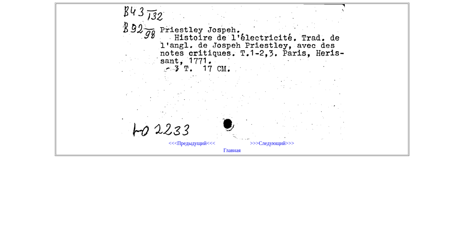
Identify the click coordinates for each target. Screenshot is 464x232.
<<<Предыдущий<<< (192, 143)
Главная (232, 150)
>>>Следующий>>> (272, 143)
